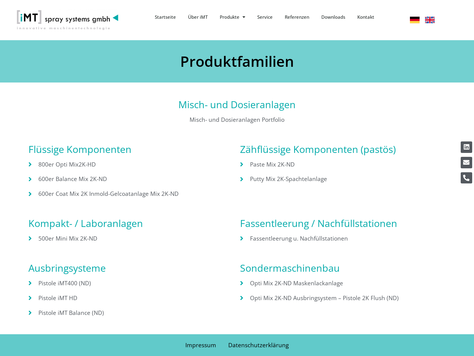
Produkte (232, 17)
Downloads (333, 17)
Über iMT (198, 17)
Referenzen (297, 17)
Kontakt (365, 17)
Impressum (200, 345)
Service (265, 17)
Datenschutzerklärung (258, 345)
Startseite (165, 17)
